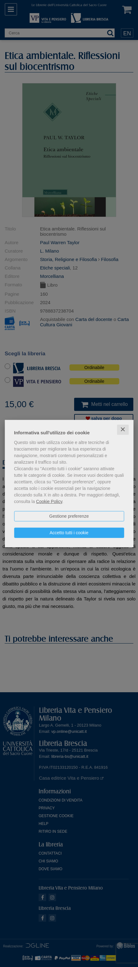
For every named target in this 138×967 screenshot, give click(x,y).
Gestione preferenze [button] (69, 516)
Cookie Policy (49, 501)
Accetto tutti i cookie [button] (69, 532)
